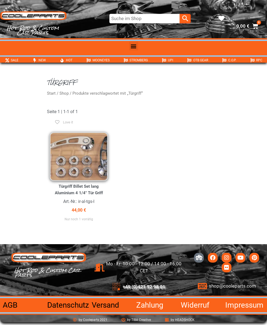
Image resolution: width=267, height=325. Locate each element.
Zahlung (149, 305)
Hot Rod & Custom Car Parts (33, 30)
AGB (10, 305)
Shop (64, 93)
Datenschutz (68, 305)
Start (51, 93)
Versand (105, 305)
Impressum (244, 305)
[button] (246, 6)
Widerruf (195, 305)
